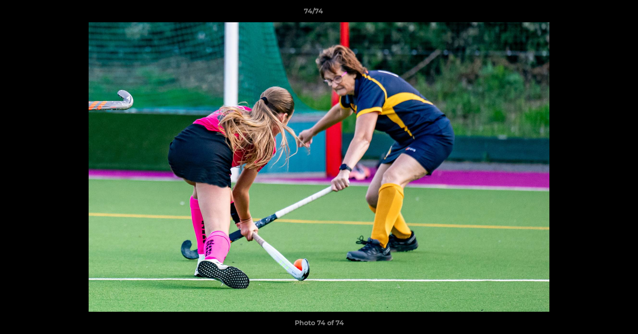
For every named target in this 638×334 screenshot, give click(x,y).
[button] (599, 13)
